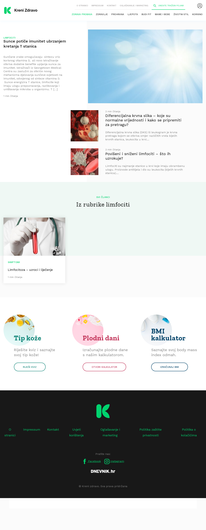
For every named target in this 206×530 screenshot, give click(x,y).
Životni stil (181, 14)
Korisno (197, 14)
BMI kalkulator (168, 334)
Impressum (97, 5)
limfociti (9, 37)
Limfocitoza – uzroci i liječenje (30, 270)
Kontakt (111, 5)
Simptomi (14, 262)
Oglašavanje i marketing (134, 5)
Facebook (91, 461)
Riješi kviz (30, 367)
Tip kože (27, 338)
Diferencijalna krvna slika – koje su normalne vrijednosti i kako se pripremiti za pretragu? (143, 120)
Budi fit (146, 14)
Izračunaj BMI (169, 367)
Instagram (114, 461)
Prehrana (117, 14)
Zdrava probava (82, 14)
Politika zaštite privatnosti (151, 432)
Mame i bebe (162, 14)
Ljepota (133, 14)
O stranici (82, 5)
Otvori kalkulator (104, 367)
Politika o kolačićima (189, 432)
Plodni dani (101, 338)
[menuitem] (200, 6)
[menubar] (200, 6)
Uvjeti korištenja (76, 432)
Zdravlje (102, 14)
